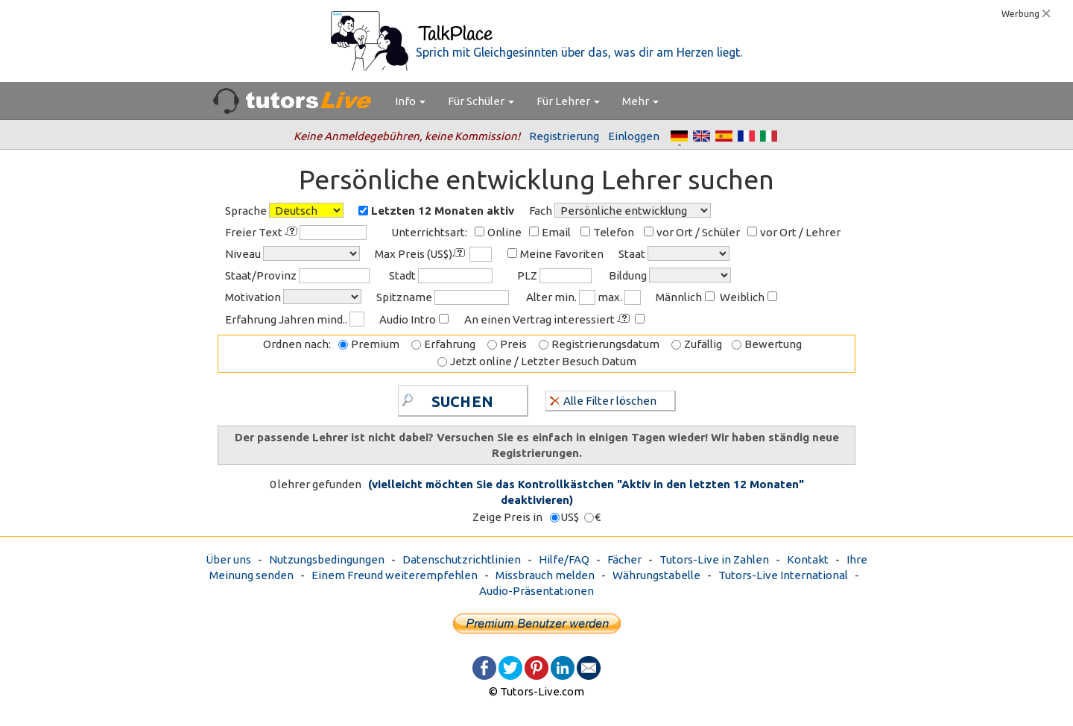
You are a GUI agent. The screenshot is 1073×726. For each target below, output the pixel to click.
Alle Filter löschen (603, 400)
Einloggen (633, 136)
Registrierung (564, 136)
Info (410, 101)
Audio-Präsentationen (536, 590)
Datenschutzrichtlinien (461, 559)
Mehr (640, 101)
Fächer (624, 559)
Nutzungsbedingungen (326, 559)
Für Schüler (481, 101)
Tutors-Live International (783, 575)
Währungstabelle (656, 575)
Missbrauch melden (545, 575)
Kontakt (808, 559)
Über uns (228, 559)
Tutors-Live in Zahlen (714, 559)
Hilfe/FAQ (564, 559)
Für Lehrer (568, 101)
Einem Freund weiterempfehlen (394, 575)
